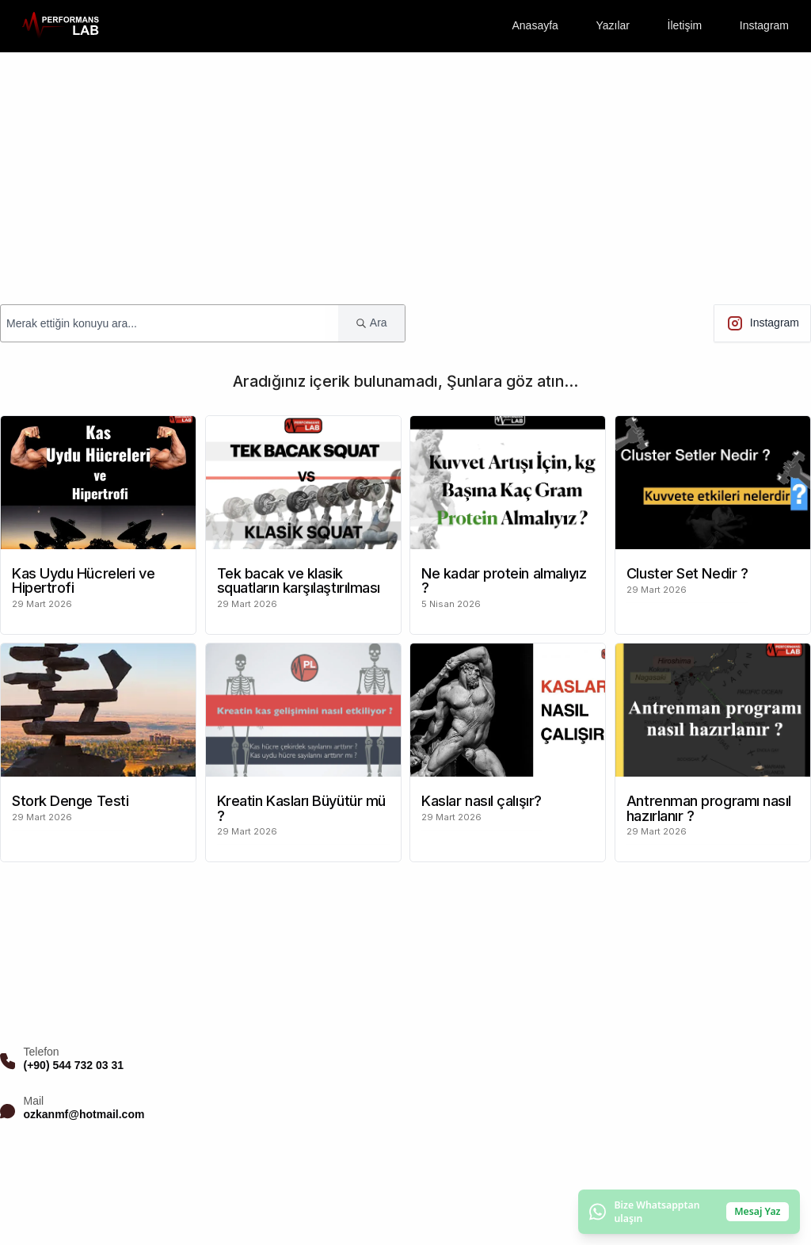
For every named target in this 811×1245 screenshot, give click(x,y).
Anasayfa (535, 25)
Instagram (764, 25)
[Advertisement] (405, 171)
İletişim (685, 25)
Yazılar (613, 25)
